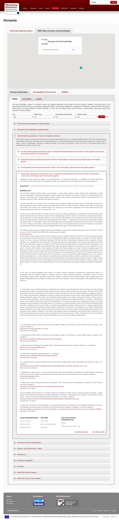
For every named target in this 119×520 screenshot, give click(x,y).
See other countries (99, 432)
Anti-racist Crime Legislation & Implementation (33, 129)
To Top (112, 510)
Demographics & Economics (44, 92)
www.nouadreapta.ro (26, 234)
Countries (55, 8)
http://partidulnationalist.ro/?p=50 (29, 376)
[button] (81, 67)
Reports (81, 8)
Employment (21, 454)
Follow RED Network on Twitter (38, 500)
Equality (38, 99)
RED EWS (64, 8)
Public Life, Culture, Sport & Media (29, 478)
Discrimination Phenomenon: (66, 116)
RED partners (10, 501)
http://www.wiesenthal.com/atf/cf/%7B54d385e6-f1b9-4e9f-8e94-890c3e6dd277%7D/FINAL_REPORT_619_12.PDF (53, 366)
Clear (106, 116)
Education (20, 466)
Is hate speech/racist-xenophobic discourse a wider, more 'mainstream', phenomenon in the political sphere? (58, 167)
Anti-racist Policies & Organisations (29, 442)
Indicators (73, 8)
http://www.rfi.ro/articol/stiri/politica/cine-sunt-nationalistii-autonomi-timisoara (42, 386)
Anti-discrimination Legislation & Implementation (33, 123)
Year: (22, 116)
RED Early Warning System (21, 31)
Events (47, 8)
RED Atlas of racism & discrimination (54, 31)
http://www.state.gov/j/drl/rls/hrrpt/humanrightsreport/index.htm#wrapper (40, 339)
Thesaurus (33, 8)
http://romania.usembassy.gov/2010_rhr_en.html (34, 328)
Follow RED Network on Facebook (38, 504)
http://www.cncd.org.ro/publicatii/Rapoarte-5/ (33, 347)
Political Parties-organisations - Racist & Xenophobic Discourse (38, 136)
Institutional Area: (87, 116)
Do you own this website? (51, 50)
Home (94, 510)
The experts (9, 503)
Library (25, 8)
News (41, 8)
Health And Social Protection (27, 472)
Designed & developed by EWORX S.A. (106, 516)
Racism (15, 99)
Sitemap (99, 510)
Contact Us (106, 510)
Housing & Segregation (25, 460)
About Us (9, 499)
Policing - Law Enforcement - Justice (29, 448)
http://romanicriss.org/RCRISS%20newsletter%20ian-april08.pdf (38, 355)
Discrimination (27, 99)
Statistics (64, 92)
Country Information (19, 92)
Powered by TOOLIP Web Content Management (115, 516)
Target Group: (44, 116)
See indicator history (81, 432)
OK (73, 50)
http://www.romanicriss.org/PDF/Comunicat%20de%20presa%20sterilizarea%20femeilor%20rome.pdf (49, 399)
